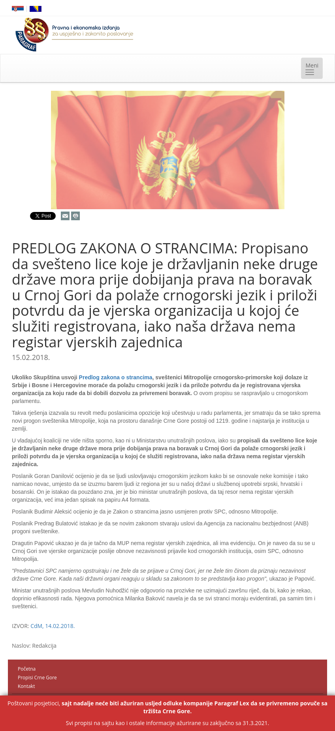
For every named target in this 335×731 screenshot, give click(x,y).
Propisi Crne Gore (37, 677)
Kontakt (26, 686)
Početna (27, 668)
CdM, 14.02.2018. (52, 626)
